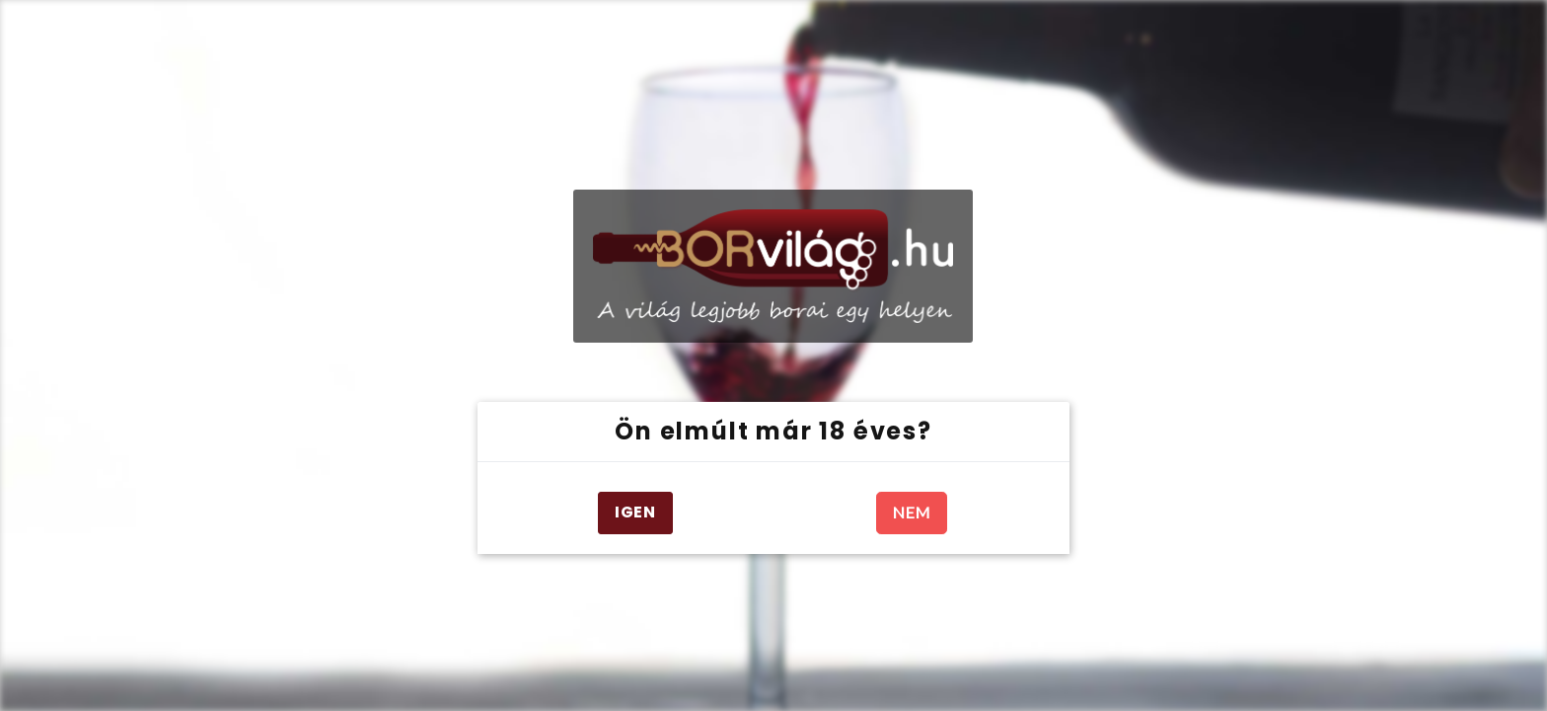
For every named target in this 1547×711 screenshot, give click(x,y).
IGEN (635, 512)
